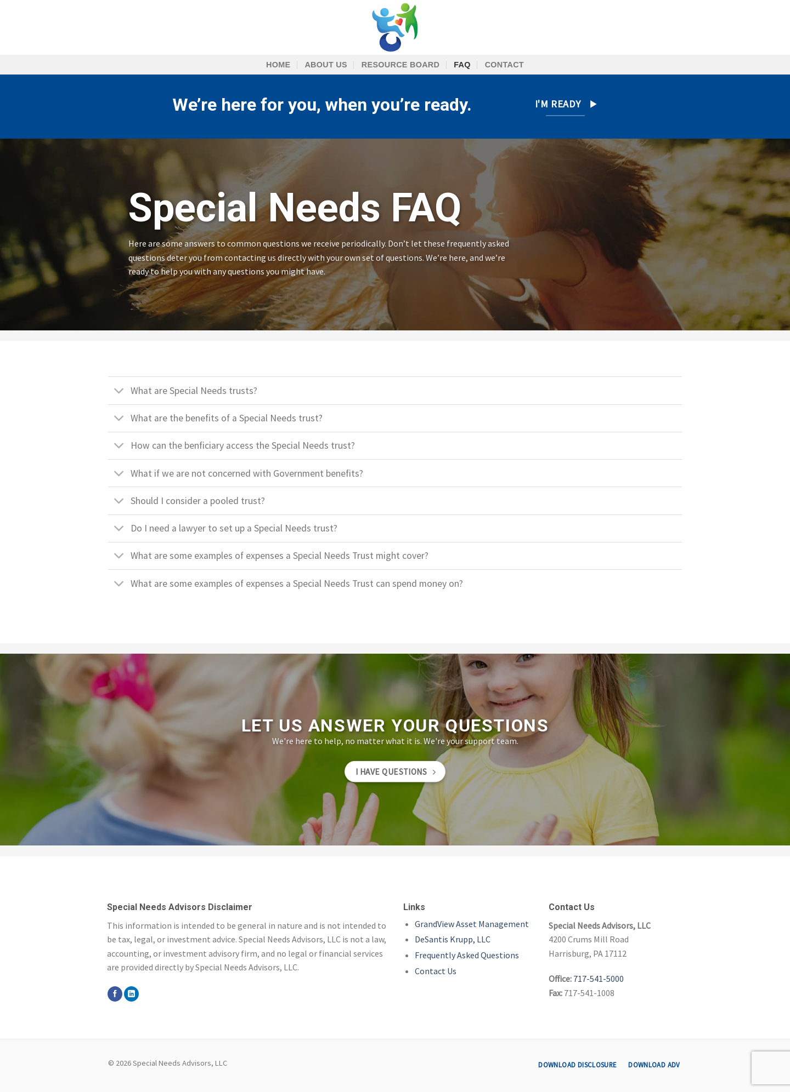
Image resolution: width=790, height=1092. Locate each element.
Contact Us (435, 970)
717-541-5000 (598, 978)
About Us (325, 64)
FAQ (462, 64)
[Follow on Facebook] (115, 994)
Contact (504, 64)
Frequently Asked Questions (467, 955)
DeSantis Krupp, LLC (452, 939)
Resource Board (400, 64)
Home (278, 64)
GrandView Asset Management (472, 923)
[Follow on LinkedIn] (131, 994)
